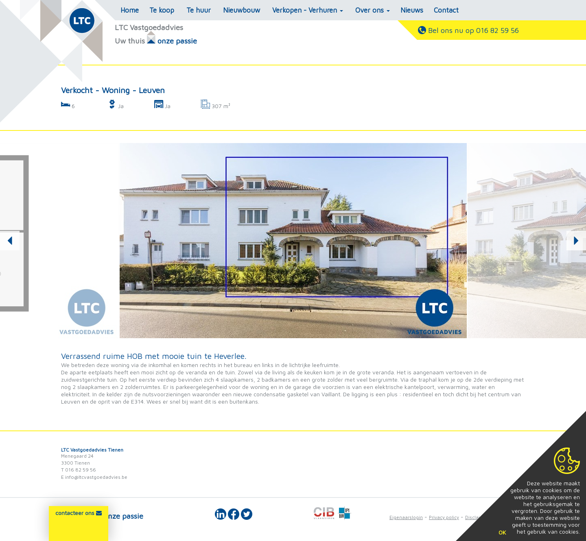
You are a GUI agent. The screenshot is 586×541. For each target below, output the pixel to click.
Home (129, 10)
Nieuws (411, 10)
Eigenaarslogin (406, 517)
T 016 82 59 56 (78, 469)
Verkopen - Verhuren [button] (307, 10)
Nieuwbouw (241, 10)
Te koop (161, 10)
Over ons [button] (372, 10)
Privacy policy (444, 517)
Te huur (198, 10)
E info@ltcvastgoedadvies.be (94, 477)
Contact (446, 10)
